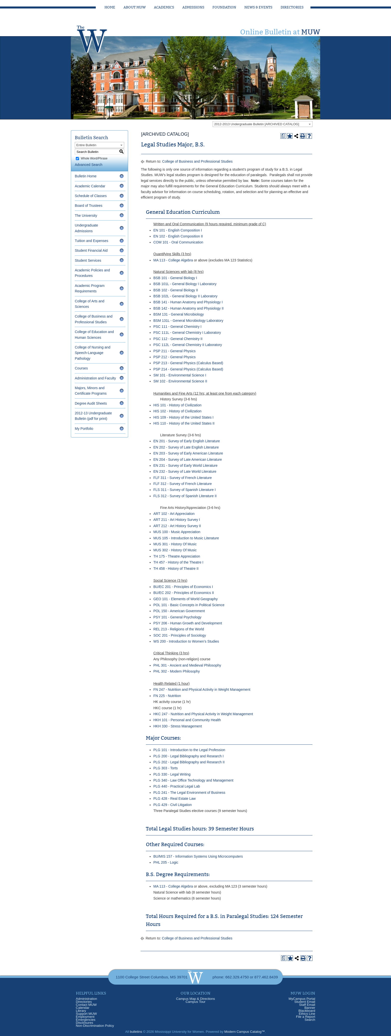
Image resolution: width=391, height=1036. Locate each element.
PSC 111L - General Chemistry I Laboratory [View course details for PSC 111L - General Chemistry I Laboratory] (187, 333)
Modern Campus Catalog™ (244, 1032)
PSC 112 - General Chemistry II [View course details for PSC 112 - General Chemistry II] (177, 339)
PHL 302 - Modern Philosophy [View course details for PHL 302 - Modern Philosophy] (176, 671)
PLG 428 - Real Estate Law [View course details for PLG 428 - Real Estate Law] (174, 799)
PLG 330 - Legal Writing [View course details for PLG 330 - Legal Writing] (172, 774)
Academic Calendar (90, 186)
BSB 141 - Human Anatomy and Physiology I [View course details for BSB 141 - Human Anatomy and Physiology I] (188, 302)
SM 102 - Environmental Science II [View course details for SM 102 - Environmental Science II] (180, 381)
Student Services (88, 260)
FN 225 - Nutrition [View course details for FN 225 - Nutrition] (167, 696)
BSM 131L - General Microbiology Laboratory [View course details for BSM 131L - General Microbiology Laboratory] (188, 321)
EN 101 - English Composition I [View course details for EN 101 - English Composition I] (177, 230)
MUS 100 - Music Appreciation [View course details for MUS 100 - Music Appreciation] (176, 532)
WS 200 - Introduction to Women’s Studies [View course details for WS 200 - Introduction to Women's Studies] (186, 641)
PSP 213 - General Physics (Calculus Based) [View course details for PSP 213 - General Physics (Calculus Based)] (188, 363)
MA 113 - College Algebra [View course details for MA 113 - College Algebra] (173, 260)
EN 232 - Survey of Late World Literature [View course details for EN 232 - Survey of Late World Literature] (184, 471)
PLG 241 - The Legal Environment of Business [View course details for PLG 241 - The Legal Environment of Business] (189, 793)
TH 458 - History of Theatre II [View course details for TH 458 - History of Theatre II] (175, 569)
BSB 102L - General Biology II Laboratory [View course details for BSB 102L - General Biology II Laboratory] (185, 296)
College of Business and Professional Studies (197, 161)
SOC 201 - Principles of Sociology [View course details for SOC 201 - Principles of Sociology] (179, 635)
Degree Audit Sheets (91, 403)
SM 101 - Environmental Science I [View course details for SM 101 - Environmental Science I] (179, 375)
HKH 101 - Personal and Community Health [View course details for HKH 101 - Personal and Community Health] (187, 720)
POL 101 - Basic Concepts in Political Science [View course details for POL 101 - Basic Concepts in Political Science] (188, 605)
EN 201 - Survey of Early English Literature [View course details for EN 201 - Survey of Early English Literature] (186, 441)
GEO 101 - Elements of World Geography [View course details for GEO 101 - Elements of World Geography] (185, 599)
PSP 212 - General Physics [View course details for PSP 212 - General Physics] (174, 357)
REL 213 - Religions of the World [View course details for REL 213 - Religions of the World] (178, 629)
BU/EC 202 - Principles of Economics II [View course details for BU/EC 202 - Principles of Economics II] (183, 593)
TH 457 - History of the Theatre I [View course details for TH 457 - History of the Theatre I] (178, 562)
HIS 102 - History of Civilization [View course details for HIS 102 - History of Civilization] (177, 411)
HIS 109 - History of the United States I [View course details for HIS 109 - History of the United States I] (183, 417)
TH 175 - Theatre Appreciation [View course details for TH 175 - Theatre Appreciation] (176, 556)
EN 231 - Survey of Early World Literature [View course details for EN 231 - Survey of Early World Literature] (185, 465)
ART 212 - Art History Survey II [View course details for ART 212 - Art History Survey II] (177, 526)
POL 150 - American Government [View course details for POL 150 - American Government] (179, 611)
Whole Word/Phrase (94, 158)
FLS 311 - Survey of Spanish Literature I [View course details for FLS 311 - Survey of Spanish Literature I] (184, 490)
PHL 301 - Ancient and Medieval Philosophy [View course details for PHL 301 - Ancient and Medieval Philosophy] (187, 665)
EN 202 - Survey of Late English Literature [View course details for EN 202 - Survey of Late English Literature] (186, 447)
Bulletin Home (86, 176)
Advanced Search (88, 165)
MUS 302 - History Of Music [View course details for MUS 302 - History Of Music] (174, 550)
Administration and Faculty (95, 378)
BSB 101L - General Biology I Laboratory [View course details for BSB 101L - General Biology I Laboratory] (184, 284)
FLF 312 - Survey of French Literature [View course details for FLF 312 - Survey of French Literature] (182, 484)
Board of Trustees (88, 206)
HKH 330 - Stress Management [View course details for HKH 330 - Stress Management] (177, 726)
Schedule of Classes (91, 196)
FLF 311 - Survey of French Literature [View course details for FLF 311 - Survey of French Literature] (182, 478)
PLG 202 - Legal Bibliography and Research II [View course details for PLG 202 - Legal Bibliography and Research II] (189, 762)
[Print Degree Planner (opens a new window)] (283, 136)
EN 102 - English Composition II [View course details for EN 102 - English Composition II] (178, 236)
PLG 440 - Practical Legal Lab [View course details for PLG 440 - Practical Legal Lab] (176, 786)
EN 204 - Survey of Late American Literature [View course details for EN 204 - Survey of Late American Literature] (187, 459)
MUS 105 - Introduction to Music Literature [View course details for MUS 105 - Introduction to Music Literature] (186, 538)
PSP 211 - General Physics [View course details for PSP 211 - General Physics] (174, 351)
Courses (81, 368)
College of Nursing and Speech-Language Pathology (92, 352)
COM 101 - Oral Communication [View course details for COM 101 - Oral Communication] (178, 242)
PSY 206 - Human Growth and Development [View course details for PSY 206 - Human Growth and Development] (187, 623)
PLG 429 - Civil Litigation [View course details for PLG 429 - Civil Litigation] (172, 805)
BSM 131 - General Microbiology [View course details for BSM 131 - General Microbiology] (178, 314)
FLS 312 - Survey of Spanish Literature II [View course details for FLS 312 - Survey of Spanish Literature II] (185, 496)
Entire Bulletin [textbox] (86, 145)
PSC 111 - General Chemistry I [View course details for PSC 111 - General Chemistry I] (177, 327)
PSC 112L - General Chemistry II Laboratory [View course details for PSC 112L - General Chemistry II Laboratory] (187, 345)
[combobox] (262, 124)
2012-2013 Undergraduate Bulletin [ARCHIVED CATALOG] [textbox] (256, 124)
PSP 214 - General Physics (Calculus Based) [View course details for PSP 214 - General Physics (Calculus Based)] (188, 369)
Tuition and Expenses (91, 241)
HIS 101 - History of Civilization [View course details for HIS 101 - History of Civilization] (177, 405)
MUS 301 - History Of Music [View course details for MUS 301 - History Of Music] (174, 544)
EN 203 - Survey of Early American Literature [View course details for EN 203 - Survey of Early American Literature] (188, 453)
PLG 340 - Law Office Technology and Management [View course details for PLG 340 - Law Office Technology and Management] (193, 780)
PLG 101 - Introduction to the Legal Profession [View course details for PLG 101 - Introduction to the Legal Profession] (189, 750)
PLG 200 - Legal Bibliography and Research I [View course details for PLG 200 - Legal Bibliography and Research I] (188, 756)
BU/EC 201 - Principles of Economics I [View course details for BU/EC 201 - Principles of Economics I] (183, 587)
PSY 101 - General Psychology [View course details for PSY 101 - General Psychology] (177, 617)
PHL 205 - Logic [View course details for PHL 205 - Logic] (165, 862)
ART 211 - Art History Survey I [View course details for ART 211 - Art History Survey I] (176, 520)
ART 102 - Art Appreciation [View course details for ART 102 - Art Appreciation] (174, 514)
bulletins (136, 1032)
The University (86, 216)
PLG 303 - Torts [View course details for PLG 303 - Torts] (165, 768)
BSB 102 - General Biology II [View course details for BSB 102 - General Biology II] (175, 290)
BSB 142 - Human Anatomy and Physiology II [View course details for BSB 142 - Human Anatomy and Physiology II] (188, 308)
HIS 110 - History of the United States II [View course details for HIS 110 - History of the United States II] (183, 423)
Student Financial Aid (91, 250)
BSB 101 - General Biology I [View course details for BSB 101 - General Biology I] (175, 278)
